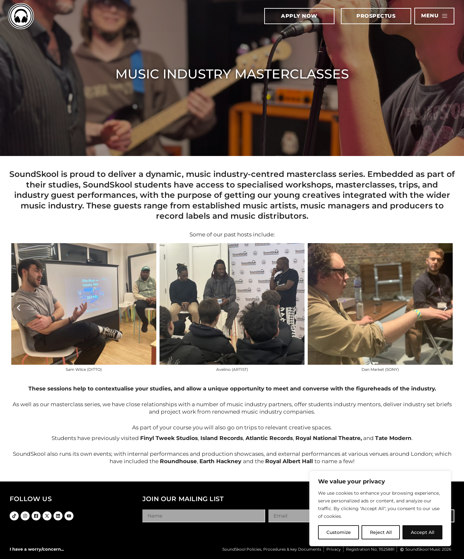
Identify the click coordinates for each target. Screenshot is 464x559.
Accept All (422, 532)
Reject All (381, 532)
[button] (19, 308)
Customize (338, 532)
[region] (380, 508)
